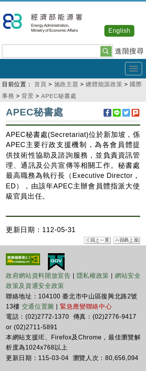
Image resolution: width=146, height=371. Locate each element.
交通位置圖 (38, 306)
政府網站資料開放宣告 (38, 275)
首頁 (40, 84)
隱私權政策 (93, 275)
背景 (27, 95)
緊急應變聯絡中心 (86, 306)
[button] (106, 51)
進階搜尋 (129, 51)
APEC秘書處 (58, 95)
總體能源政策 (104, 84)
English (119, 30)
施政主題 (66, 84)
